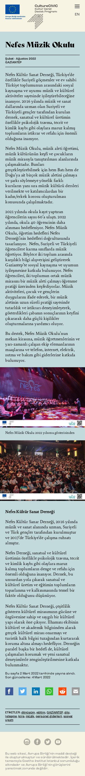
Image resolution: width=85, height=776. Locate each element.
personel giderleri (49, 716)
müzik (30, 716)
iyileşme (11, 716)
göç (67, 712)
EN (77, 15)
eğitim (40, 712)
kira (21, 716)
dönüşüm (28, 712)
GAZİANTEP (55, 712)
